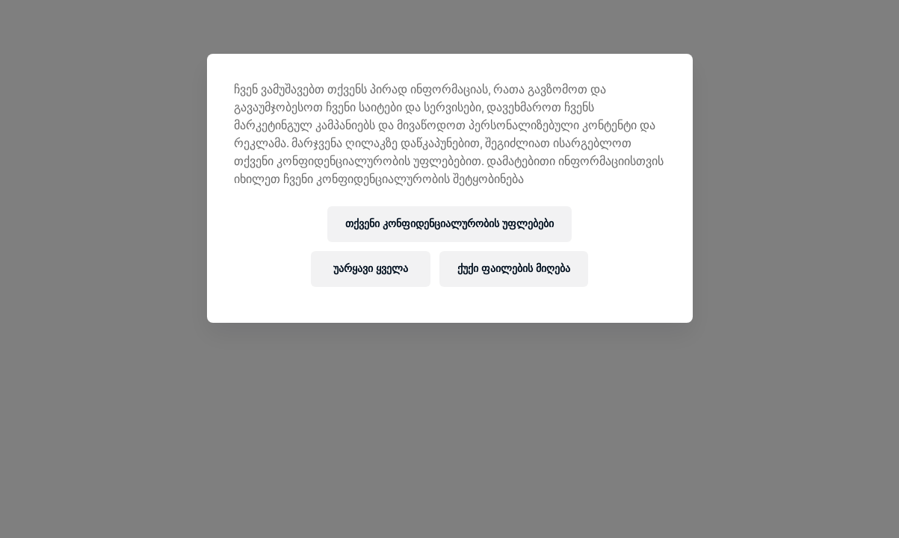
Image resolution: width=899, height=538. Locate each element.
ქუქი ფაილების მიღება (513, 268)
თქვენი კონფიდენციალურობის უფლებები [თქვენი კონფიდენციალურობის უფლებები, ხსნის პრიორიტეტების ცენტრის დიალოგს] (449, 223)
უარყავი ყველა (370, 268)
